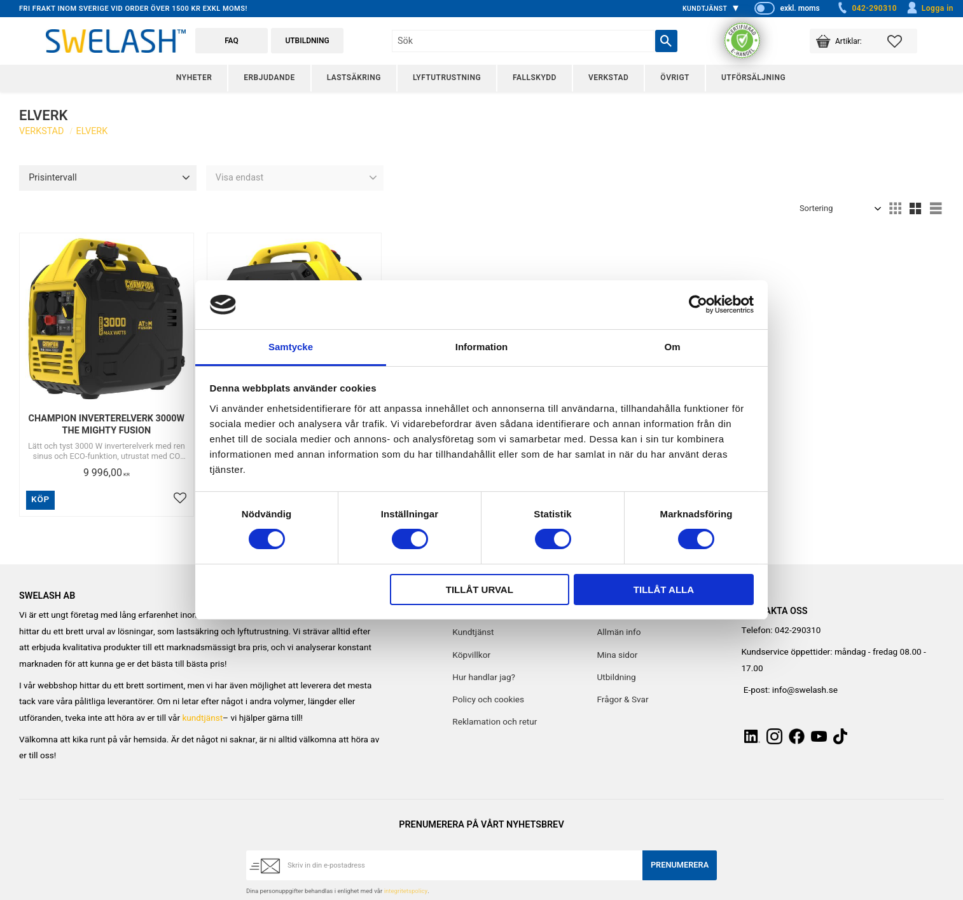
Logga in (929, 8)
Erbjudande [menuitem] (269, 77)
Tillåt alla (664, 589)
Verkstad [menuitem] (608, 77)
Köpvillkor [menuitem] (471, 655)
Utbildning (307, 40)
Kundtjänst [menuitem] (705, 8)
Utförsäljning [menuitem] (753, 77)
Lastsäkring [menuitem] (354, 77)
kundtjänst (202, 718)
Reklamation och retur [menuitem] (494, 722)
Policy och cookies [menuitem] (488, 699)
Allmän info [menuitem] (619, 632)
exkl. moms (799, 8)
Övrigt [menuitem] (674, 77)
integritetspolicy (405, 891)
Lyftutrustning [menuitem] (447, 77)
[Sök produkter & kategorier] (523, 41)
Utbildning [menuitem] (616, 677)
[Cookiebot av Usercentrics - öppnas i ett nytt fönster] (698, 304)
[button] (902, 41)
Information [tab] (481, 346)
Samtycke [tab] (290, 346)
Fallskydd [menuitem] (535, 77)
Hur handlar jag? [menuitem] (483, 677)
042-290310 (866, 8)
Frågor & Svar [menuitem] (622, 699)
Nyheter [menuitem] (194, 77)
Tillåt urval (479, 589)
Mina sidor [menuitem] (617, 655)
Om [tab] (672, 346)
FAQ (232, 40)
